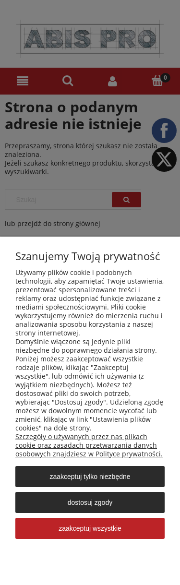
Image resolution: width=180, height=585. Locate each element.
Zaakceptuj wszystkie (90, 528)
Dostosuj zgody (90, 502)
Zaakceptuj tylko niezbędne (89, 476)
